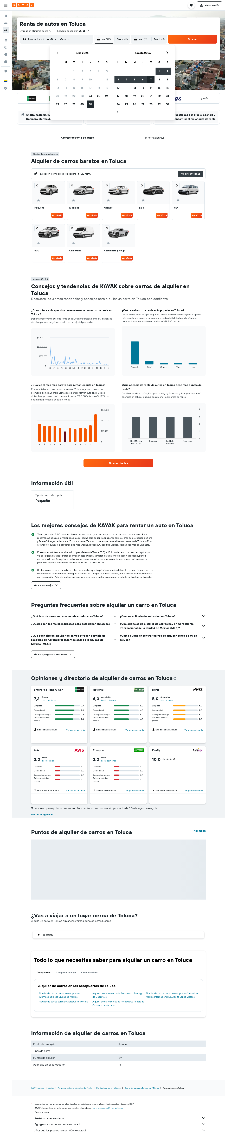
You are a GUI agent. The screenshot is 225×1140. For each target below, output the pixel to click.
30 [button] (82, 104)
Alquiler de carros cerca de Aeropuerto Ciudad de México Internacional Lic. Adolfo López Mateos (172, 995)
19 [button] (107, 87)
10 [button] (90, 79)
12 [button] (107, 79)
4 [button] (98, 71)
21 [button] (66, 96)
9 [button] (82, 79)
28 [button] (65, 104)
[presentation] (174, 678)
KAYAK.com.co (37, 1088)
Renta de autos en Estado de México (142, 1088)
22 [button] (73, 96)
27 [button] (57, 104)
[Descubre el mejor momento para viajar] (5, 54)
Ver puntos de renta (75, 730)
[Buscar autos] (5, 30)
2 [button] (82, 71)
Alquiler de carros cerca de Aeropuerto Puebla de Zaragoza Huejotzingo (118, 1003)
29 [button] (73, 104)
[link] (118, 463)
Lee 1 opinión (166, 700)
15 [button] (74, 87)
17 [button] (90, 87)
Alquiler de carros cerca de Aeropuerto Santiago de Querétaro (117, 995)
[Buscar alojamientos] (5, 23)
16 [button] (82, 87)
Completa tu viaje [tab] (66, 972)
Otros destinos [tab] (89, 972)
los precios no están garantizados (108, 1108)
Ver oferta (57, 215)
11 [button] (99, 79)
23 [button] (82, 96)
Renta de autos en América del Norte (75, 1088)
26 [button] (106, 96)
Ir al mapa (199, 830)
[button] (6, 5)
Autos (51, 1088)
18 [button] (98, 87)
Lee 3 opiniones (108, 760)
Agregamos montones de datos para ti (120, 1124)
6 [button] (57, 79)
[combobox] (36, 31)
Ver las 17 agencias (42, 814)
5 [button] (107, 71)
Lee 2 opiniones (49, 700)
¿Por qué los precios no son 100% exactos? (120, 1130)
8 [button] (74, 79)
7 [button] (65, 79)
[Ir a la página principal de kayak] (23, 5)
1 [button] (73, 71)
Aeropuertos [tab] (43, 972)
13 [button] (57, 87)
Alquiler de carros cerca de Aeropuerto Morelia (63, 1001)
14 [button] (66, 87)
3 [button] (90, 71)
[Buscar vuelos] (5, 15)
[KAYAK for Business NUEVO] (5, 61)
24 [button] (90, 96)
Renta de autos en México (108, 1088)
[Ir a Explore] (5, 40)
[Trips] (5, 71)
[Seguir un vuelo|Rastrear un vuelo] (5, 47)
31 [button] (90, 104)
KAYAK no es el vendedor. (120, 1118)
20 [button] (57, 96)
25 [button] (98, 96)
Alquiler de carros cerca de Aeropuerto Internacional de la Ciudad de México (59, 995)
